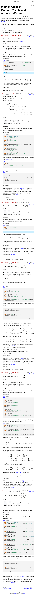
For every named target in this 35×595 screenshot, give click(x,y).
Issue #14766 (9, 159)
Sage (4, 60)
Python (7, 60)
